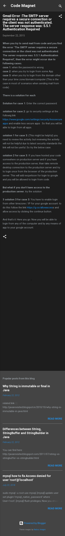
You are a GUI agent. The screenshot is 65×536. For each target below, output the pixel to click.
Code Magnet (23, 5)
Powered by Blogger (32, 523)
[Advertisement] (32, 342)
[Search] (60, 7)
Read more (55, 418)
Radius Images (40, 529)
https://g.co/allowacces (40, 207)
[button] (60, 16)
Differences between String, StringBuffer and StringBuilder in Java (25, 433)
